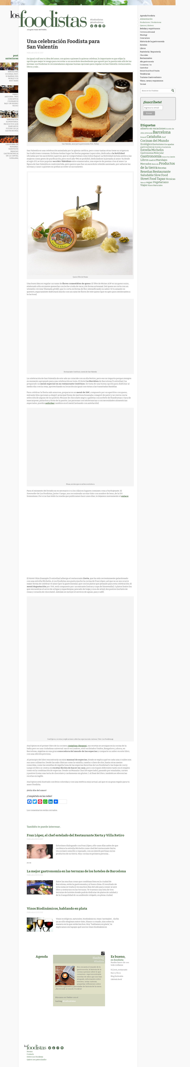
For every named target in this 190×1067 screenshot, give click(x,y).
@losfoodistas (96, 22)
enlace (124, 496)
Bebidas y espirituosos (150, 29)
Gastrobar (144, 68)
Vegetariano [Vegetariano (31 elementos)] (161, 182)
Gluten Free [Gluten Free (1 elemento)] (166, 157)
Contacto (30, 1054)
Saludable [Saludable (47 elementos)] (147, 175)
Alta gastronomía (147, 62)
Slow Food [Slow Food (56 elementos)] (161, 175)
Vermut (143, 84)
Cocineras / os (146, 65)
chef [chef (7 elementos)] (163, 137)
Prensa (29, 1052)
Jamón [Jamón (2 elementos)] (172, 157)
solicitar (49, 403)
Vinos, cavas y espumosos (151, 81)
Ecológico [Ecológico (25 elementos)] (146, 144)
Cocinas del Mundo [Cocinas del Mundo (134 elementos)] (154, 141)
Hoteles (143, 45)
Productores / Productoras (150, 22)
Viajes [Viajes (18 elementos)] (143, 185)
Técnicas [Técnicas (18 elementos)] (170, 179)
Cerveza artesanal (147, 32)
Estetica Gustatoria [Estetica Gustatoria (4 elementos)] (163, 147)
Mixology (143, 35)
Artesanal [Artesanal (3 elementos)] (148, 133)
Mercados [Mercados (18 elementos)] (145, 163)
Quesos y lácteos (147, 25)
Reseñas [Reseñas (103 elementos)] (146, 171)
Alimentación (146, 19)
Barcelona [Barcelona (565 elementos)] (162, 132)
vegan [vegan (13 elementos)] (149, 182)
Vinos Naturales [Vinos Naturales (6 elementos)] (155, 185)
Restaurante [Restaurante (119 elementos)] (162, 171)
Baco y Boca (116, 973)
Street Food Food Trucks (150, 71)
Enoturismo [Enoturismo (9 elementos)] (158, 144)
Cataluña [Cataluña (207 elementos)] (154, 137)
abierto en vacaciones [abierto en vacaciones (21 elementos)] (153, 128)
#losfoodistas (96, 19)
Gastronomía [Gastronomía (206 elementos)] (151, 156)
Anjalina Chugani (77, 746)
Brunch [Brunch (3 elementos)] (143, 137)
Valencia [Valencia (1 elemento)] (143, 182)
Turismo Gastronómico (151, 77)
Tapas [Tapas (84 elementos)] (161, 179)
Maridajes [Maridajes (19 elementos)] (161, 160)
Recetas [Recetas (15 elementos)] (162, 168)
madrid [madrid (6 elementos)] (152, 160)
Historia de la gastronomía (152, 41)
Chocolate (144, 55)
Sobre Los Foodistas (35, 1057)
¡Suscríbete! (152, 102)
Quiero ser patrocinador (36, 1060)
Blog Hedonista (117, 976)
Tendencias (145, 74)
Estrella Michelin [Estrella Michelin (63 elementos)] (152, 150)
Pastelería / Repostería (150, 52)
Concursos (145, 38)
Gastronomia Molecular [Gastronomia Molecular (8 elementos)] (152, 153)
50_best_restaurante (119, 970)
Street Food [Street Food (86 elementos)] (148, 179)
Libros (143, 48)
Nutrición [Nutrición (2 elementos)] (155, 164)
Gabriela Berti (116, 979)
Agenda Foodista (147, 16)
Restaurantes (146, 58)
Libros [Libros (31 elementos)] (144, 159)
